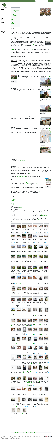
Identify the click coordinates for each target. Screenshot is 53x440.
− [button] (40, 131)
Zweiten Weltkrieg (13, 49)
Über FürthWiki (7, 438)
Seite (11, 3)
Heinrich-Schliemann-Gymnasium (29, 385)
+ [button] (40, 130)
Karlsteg (31, 382)
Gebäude (15, 432)
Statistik (14, 438)
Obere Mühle (12, 203)
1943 (32, 49)
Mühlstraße (12, 200)
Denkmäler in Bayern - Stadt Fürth (25, 214)
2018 (25, 65)
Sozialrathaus (23, 372)
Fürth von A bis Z (24, 176)
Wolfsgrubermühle (40, 282)
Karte (42, 77)
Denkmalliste (17, 432)
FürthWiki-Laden (3, 32)
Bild (40, 77)
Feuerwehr (22, 53)
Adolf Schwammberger (19, 176)
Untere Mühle (12, 204)
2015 (35, 315)
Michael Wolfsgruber (22, 160)
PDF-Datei (39, 191)
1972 (18, 54)
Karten (1, 17)
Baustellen (2, 20)
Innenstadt (23, 432)
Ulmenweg (28, 382)
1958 (35, 395)
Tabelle (16, 222)
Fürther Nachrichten (25, 182)
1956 (11, 52)
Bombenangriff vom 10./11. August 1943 (37, 214)
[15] (29, 173)
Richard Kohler (32, 77)
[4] (11, 37)
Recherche (2, 19)
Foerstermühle (40, 54)
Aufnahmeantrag (3, 30)
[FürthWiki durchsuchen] (41, 1)
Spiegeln (43, 37)
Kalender (2, 23)
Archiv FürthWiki (39, 219)
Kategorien (12, 432)
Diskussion (2, 18)
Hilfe (1, 14)
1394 (11, 33)
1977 (45, 54)
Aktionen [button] (16, 3)
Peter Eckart (22, 117)
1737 (28, 116)
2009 (33, 44)
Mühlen (20, 432)
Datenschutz (2, 438)
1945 (34, 77)
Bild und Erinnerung (25, 216)
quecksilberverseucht (13, 38)
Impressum (11, 438)
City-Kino (31, 60)
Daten (43, 77)
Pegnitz (39, 363)
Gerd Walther (21, 216)
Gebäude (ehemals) (27, 432)
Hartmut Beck (17, 216)
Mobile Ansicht (18, 438)
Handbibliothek (2, 33)
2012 (49, 99)
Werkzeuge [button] (19, 3)
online (34, 182)
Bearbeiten (50, 76)
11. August (31, 49)
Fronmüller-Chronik (15, 212)
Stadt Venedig (17, 283)
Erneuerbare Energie (32, 432)
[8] (27, 67)
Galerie (14, 222)
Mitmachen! (2, 29)
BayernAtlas (20, 207)
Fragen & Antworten (3, 31)
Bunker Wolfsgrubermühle (14, 199)
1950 (42, 394)
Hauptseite (2, 10)
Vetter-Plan (22, 131)
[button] (50, 130)
